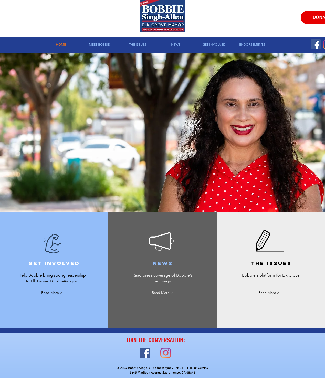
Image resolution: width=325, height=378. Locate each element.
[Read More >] (51, 293)
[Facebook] (316, 44)
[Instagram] (165, 353)
